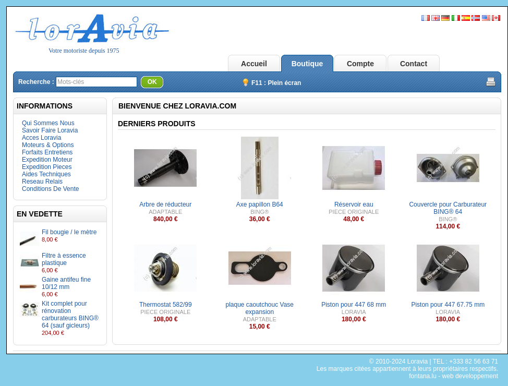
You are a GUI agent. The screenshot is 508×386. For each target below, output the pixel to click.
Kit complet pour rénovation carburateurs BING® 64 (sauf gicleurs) (70, 314)
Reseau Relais (42, 181)
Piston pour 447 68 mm (353, 304)
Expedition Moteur (47, 159)
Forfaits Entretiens (47, 152)
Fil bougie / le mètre (69, 232)
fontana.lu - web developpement (453, 376)
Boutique (307, 63)
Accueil (254, 63)
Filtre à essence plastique (64, 259)
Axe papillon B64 (259, 204)
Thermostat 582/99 (165, 304)
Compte (360, 63)
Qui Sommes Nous (48, 123)
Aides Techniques (46, 174)
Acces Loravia (41, 137)
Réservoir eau (353, 204)
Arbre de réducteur (165, 204)
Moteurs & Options (48, 145)
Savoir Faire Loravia (50, 130)
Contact (413, 63)
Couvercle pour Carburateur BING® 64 (448, 208)
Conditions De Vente (50, 188)
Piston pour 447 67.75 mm (448, 304)
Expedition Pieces (46, 167)
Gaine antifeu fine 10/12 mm (66, 283)
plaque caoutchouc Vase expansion (259, 308)
